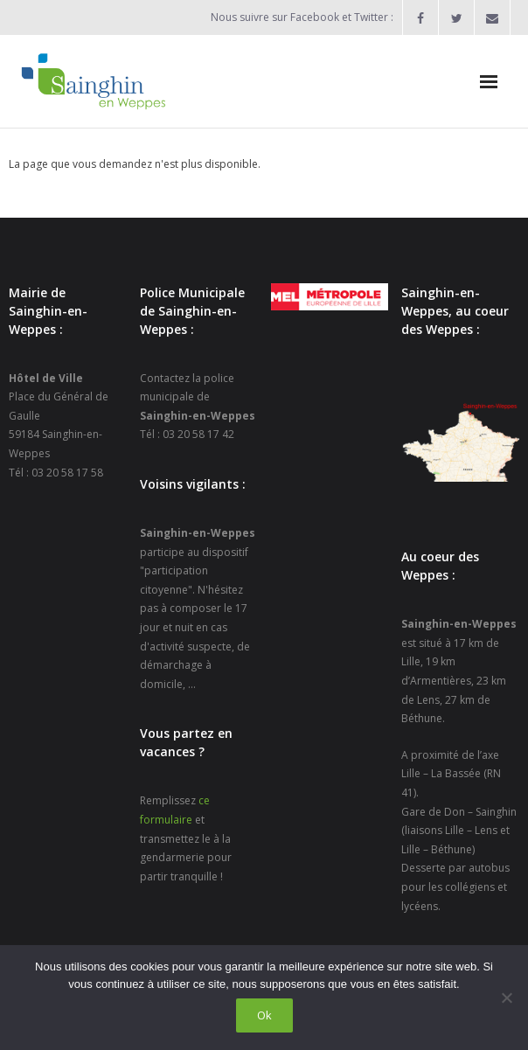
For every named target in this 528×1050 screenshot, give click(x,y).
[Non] (506, 997)
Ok (264, 1015)
